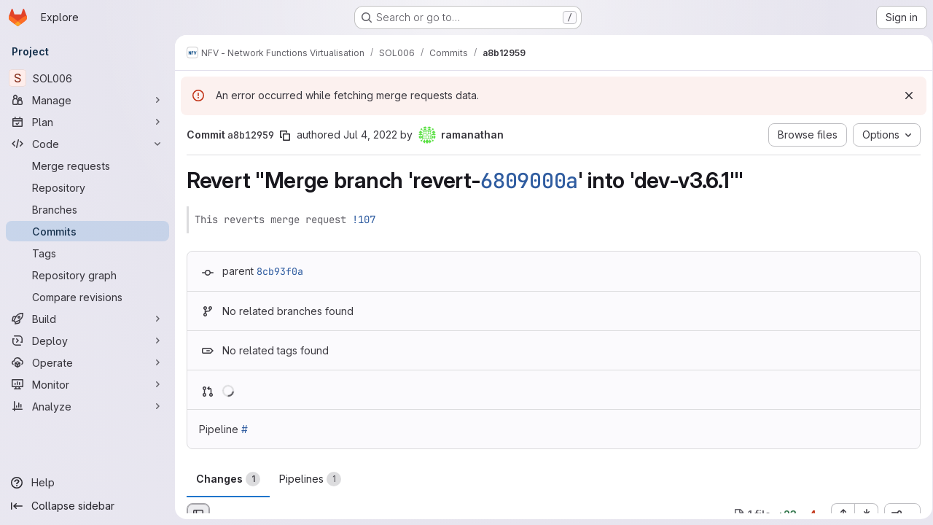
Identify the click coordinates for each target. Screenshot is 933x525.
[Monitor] (87, 384)
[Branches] (87, 209)
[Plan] (87, 122)
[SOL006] (87, 78)
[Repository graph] (87, 275)
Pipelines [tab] (310, 479)
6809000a (529, 181)
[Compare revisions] (87, 297)
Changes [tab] (228, 479)
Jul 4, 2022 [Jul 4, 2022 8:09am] (370, 134)
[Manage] (87, 100)
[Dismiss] (904, 95)
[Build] (87, 318)
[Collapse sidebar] (87, 506)
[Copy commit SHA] (285, 135)
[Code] (87, 143)
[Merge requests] (87, 165)
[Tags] (87, 253)
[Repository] (87, 187)
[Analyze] (87, 406)
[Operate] (87, 362)
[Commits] (87, 231)
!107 (363, 219)
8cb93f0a (280, 271)
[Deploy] (87, 340)
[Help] (87, 482)
